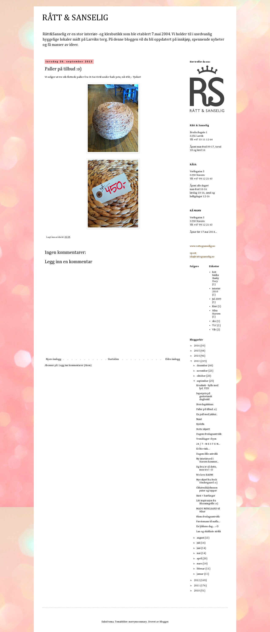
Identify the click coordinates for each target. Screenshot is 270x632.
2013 (197, 361)
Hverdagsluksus (204, 404)
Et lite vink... (203, 449)
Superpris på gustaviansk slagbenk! (204, 396)
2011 (197, 585)
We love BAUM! (204, 475)
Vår (214, 329)
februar (201, 569)
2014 (197, 356)
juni (199, 548)
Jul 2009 (216, 299)
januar (200, 574)
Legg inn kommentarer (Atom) (75, 365)
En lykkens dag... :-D (207, 526)
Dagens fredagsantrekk (208, 434)
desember (202, 365)
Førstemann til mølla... (208, 521)
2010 (197, 591)
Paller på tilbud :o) (206, 409)
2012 (197, 580)
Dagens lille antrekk (207, 454)
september (203, 381)
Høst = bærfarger (205, 496)
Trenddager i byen (206, 439)
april (199, 558)
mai (199, 553)
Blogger (163, 622)
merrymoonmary (138, 622)
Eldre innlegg (172, 359)
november (202, 371)
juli (199, 543)
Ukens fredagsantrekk (208, 517)
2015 (197, 351)
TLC (214, 325)
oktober (201, 376)
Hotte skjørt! (203, 429)
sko (214, 321)
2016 (197, 346)
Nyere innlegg (53, 359)
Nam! (199, 419)
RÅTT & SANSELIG (75, 18)
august (201, 538)
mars (200, 563)
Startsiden (113, 359)
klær (214, 306)
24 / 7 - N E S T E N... (208, 444)
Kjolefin (200, 424)
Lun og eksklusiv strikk (208, 531)
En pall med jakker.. (206, 414)
